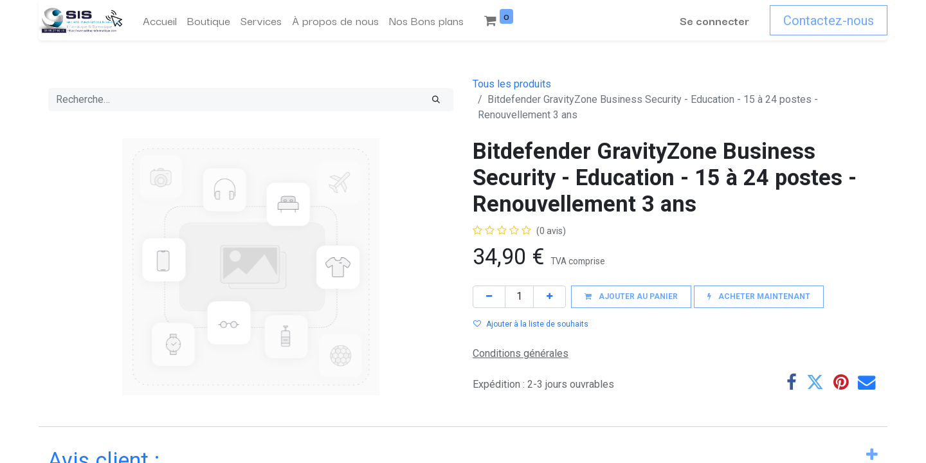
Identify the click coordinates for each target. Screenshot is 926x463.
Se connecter (714, 20)
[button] (631, 297)
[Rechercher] (436, 99)
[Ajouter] (549, 297)
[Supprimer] (489, 297)
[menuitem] (160, 20)
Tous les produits (512, 84)
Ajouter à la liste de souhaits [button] (530, 324)
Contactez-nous (828, 20)
